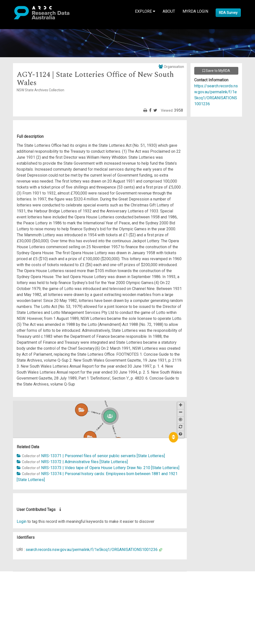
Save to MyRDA (216, 71)
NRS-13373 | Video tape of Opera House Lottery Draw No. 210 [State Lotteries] (110, 467)
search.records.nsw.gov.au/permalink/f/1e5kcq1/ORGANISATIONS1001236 (92, 549)
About (169, 11)
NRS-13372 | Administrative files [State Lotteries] (84, 461)
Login (21, 521)
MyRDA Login (195, 11)
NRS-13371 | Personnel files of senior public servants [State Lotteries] (103, 455)
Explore (145, 11)
